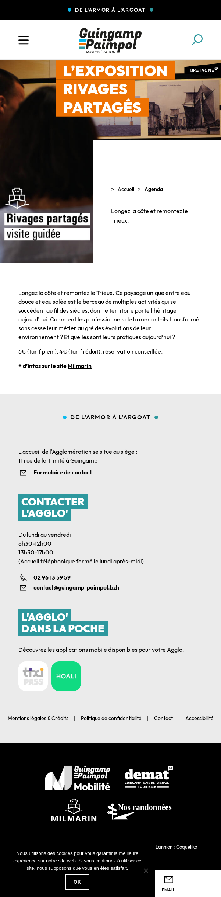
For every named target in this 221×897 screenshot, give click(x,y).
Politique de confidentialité (111, 718)
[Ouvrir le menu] (23, 40)
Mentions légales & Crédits (38, 718)
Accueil (126, 189)
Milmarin (80, 365)
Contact (163, 718)
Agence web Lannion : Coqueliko (162, 847)
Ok (78, 882)
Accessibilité (199, 718)
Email (168, 890)
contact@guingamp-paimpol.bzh (76, 587)
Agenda (154, 189)
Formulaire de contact (62, 472)
